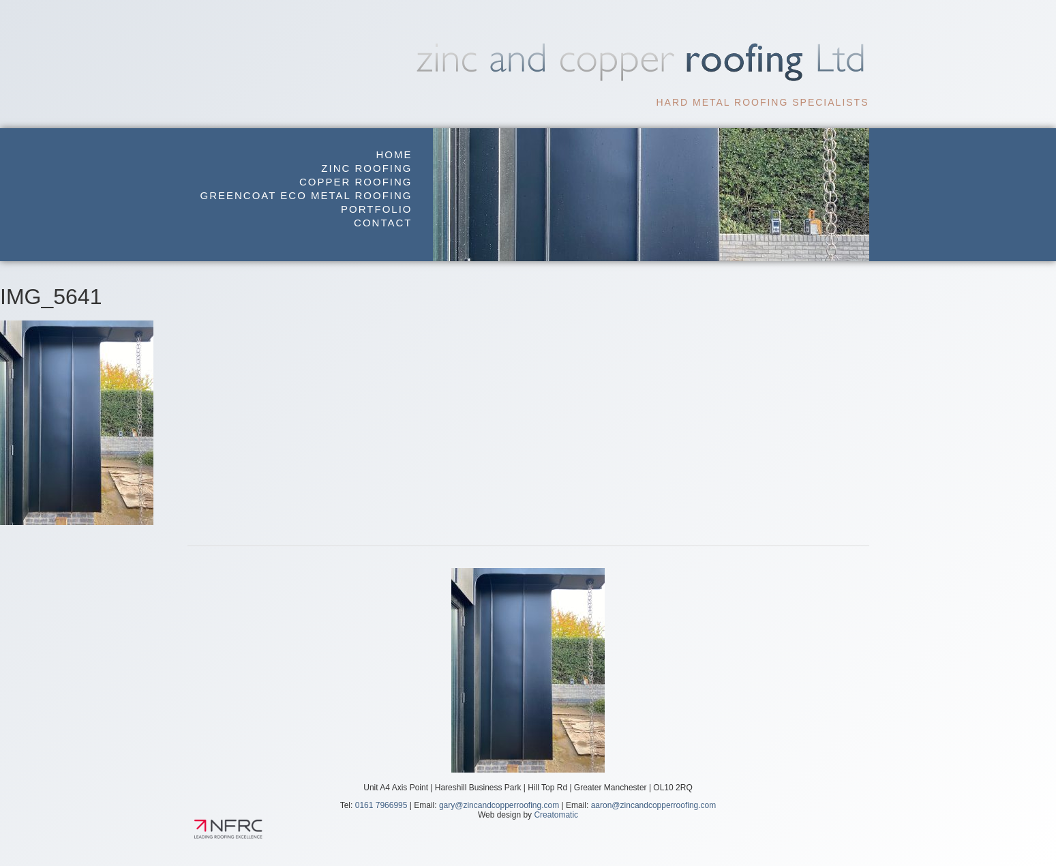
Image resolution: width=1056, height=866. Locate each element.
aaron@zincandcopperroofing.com (653, 805)
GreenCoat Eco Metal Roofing (306, 195)
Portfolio (376, 209)
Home (394, 154)
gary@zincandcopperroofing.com (499, 805)
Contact (383, 222)
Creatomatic (556, 815)
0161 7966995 (381, 805)
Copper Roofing (355, 182)
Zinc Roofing (366, 168)
